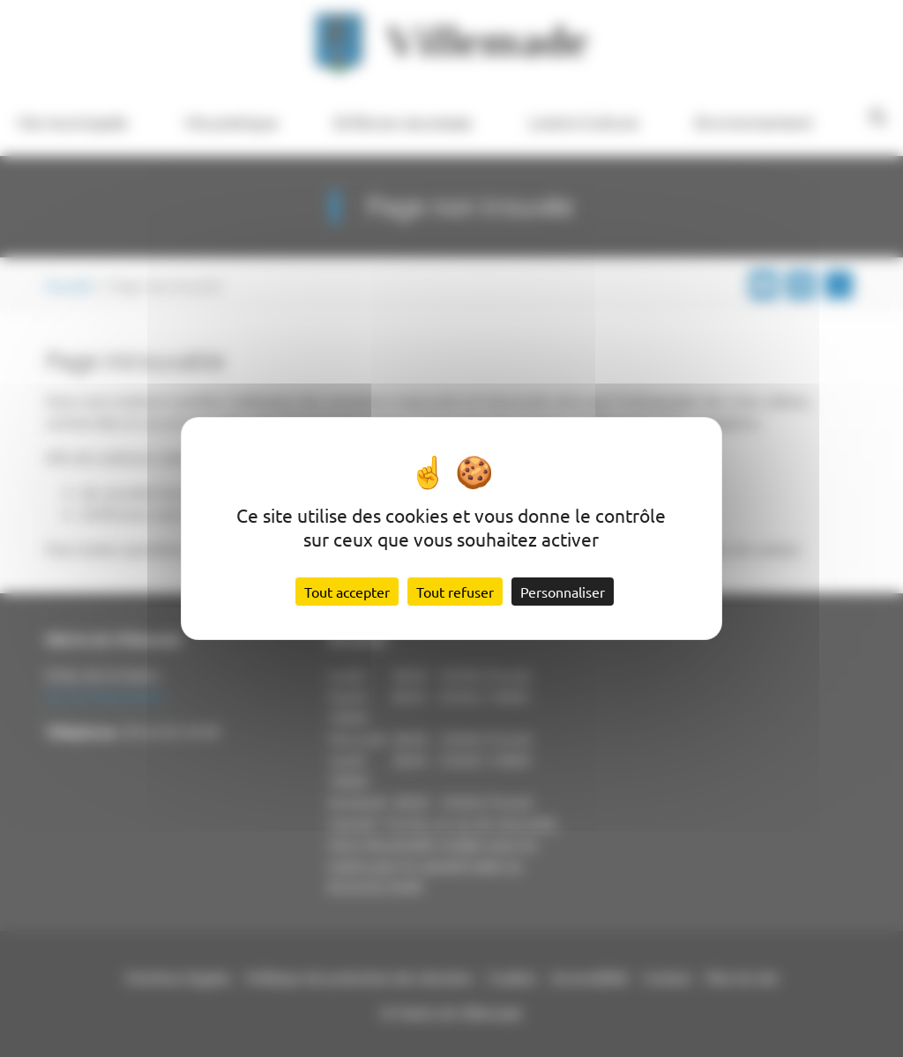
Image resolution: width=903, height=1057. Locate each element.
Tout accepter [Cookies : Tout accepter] (347, 591)
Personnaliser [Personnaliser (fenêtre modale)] (562, 591)
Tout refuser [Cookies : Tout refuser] (455, 591)
